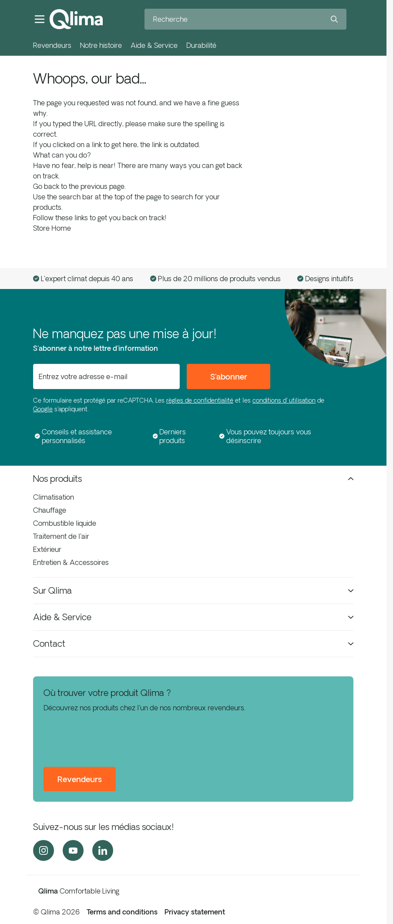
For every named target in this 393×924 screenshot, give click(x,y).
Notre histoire (101, 45)
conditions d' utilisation (284, 400)
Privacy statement (195, 912)
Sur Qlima (193, 590)
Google (43, 409)
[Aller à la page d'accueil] (76, 19)
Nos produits (193, 479)
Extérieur (47, 549)
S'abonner (228, 376)
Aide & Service (154, 45)
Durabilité (201, 45)
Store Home (52, 228)
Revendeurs (52, 45)
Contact (193, 643)
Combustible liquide (64, 523)
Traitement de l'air (61, 536)
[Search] (334, 19)
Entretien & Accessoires (71, 562)
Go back (46, 186)
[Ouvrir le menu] (39, 19)
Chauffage (49, 510)
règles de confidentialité (199, 400)
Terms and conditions (122, 912)
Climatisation (53, 497)
